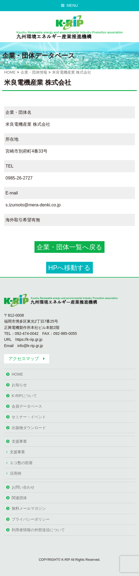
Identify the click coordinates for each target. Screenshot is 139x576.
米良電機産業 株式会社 (71, 72)
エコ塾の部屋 (21, 463)
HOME (9, 72)
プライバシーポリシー (31, 519)
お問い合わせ (23, 487)
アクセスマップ (23, 358)
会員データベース (27, 406)
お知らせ (19, 385)
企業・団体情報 (34, 72)
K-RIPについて (24, 396)
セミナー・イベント (29, 417)
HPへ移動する (69, 267)
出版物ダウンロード (29, 428)
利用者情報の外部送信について (38, 530)
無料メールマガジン (29, 508)
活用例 (15, 473)
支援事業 (19, 441)
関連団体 (19, 498)
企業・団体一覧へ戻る (69, 247)
